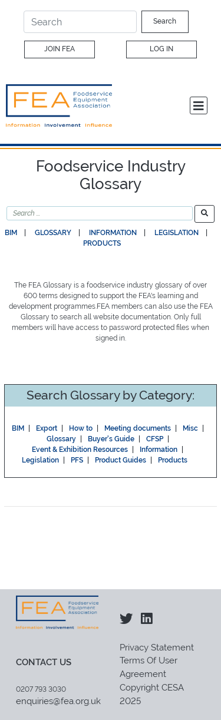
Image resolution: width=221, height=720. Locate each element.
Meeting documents (137, 428)
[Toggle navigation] (198, 105)
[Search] (80, 22)
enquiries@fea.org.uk (58, 701)
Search (164, 21)
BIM (11, 233)
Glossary (53, 233)
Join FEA (59, 49)
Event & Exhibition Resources (80, 449)
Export (46, 428)
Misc (190, 428)
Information (113, 233)
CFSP (154, 439)
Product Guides (120, 460)
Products (102, 243)
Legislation (176, 233)
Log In (161, 49)
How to (81, 428)
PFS (77, 460)
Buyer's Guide (111, 439)
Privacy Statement (157, 647)
